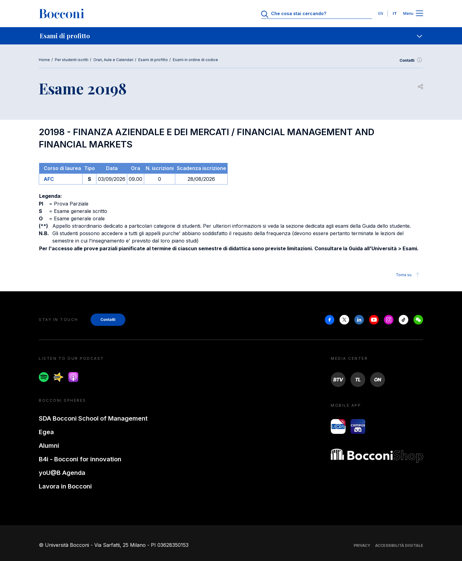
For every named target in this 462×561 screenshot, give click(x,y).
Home (44, 59)
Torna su (408, 275)
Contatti (411, 60)
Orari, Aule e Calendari (113, 59)
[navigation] (231, 35)
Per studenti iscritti (71, 59)
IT (395, 13)
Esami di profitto (153, 59)
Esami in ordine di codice (195, 59)
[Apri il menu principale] (419, 13)
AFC (49, 179)
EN (380, 13)
